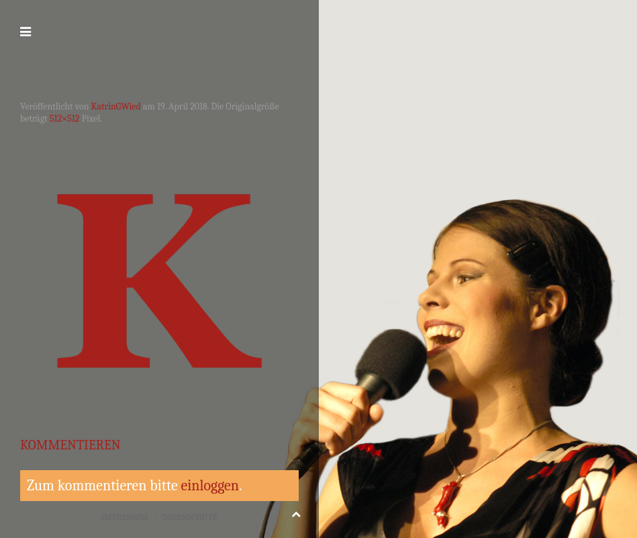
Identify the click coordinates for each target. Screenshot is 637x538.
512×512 (64, 118)
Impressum (124, 517)
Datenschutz (189, 517)
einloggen (210, 485)
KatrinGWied (116, 106)
